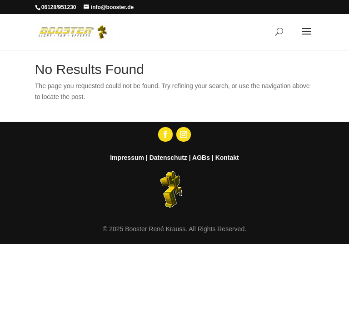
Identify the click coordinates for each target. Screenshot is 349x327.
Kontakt (227, 157)
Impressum (127, 157)
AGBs (201, 157)
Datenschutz (168, 157)
